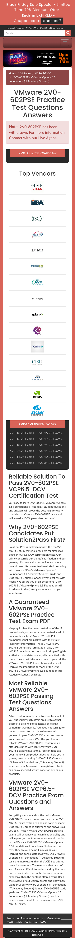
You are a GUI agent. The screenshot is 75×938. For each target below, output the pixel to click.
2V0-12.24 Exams (50, 456)
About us (39, 918)
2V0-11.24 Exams (22, 456)
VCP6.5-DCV (43, 73)
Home (12, 73)
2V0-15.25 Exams (50, 433)
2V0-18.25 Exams (22, 445)
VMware (25, 73)
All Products (24, 918)
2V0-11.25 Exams (50, 451)
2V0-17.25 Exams (50, 439)
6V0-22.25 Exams (22, 451)
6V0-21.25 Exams (50, 445)
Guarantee (53, 918)
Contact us (31, 922)
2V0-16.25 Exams (22, 439)
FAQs (43, 922)
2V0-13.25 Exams (22, 433)
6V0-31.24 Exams (50, 462)
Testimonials (14, 922)
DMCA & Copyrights (19, 926)
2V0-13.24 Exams (22, 462)
